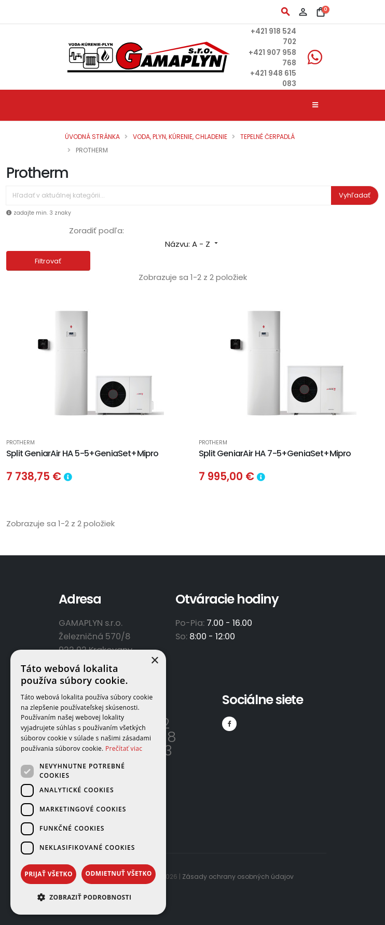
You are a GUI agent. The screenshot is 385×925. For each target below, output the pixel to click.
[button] (88, 897)
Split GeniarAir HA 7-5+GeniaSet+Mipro (275, 453)
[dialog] (88, 782)
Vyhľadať (354, 195)
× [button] (154, 661)
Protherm (20, 443)
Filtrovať (48, 261)
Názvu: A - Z (192, 244)
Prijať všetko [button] (48, 874)
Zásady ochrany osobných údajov (238, 876)
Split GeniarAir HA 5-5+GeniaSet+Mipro (82, 453)
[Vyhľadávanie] (169, 195)
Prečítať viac (123, 748)
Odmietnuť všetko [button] (118, 873)
